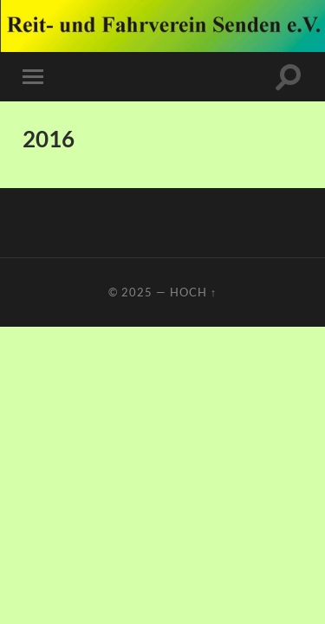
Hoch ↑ (193, 292)
